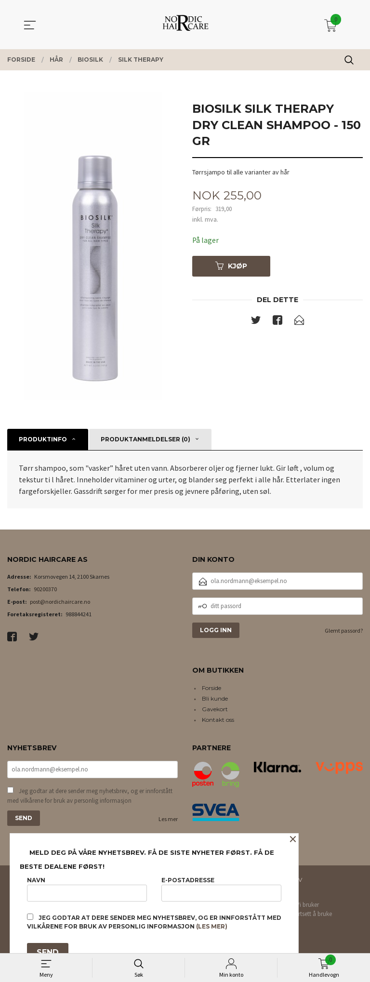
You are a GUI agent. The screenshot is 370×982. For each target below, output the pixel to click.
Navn (87, 889)
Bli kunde (215, 698)
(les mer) (211, 926)
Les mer (168, 819)
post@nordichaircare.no (60, 601)
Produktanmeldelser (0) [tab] (145, 439)
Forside (211, 687)
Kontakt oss (218, 719)
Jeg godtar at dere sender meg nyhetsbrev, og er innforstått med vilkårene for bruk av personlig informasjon (89, 796)
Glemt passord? (344, 630)
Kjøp (231, 266)
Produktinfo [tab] (43, 439)
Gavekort (215, 709)
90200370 (45, 589)
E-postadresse (221, 889)
